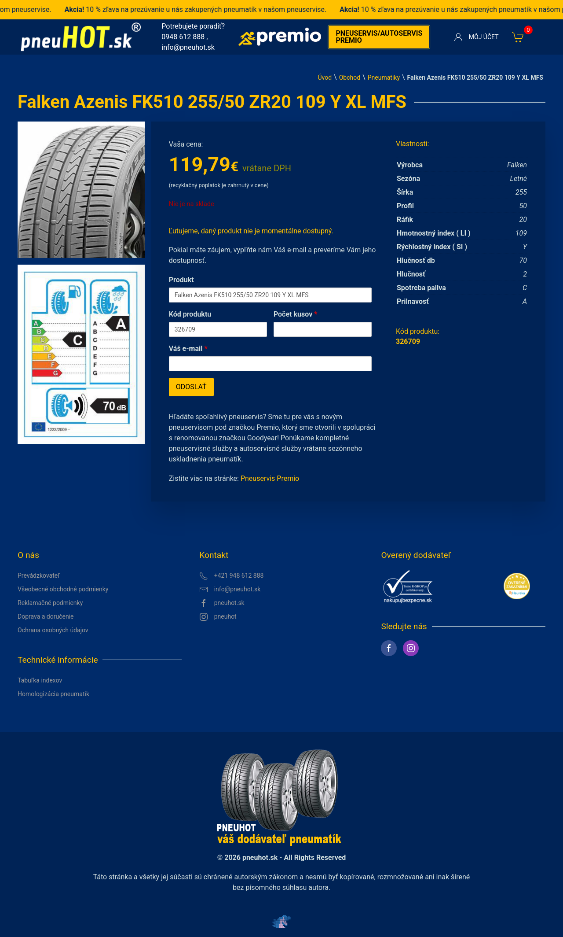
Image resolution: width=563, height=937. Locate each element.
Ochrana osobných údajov (53, 630)
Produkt (181, 280)
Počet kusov (296, 314)
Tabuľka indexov (40, 680)
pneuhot (218, 616)
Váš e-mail (188, 348)
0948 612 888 (183, 37)
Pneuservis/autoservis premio (379, 36)
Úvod (325, 77)
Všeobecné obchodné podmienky (63, 589)
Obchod (349, 77)
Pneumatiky (384, 77)
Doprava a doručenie (46, 616)
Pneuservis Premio (270, 478)
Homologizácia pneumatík (53, 693)
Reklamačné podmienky (50, 602)
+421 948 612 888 (231, 576)
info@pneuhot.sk (188, 47)
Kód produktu (190, 314)
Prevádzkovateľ (39, 575)
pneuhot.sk (222, 603)
